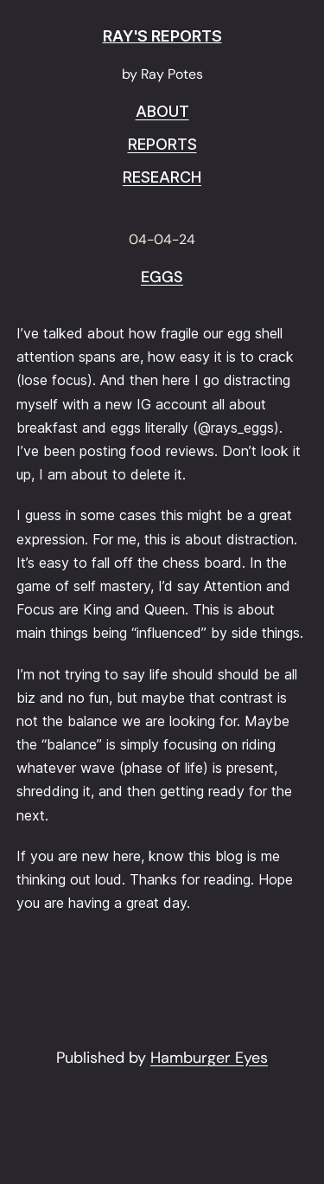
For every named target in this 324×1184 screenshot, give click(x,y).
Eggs (162, 277)
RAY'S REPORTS (162, 36)
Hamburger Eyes (209, 1057)
